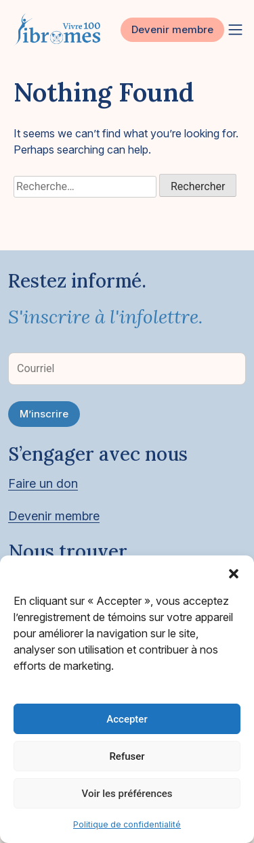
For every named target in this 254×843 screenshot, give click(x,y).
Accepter (126, 719)
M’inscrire (44, 413)
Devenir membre (172, 29)
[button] (233, 572)
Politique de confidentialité (127, 824)
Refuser (126, 756)
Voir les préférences (127, 794)
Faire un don (43, 483)
